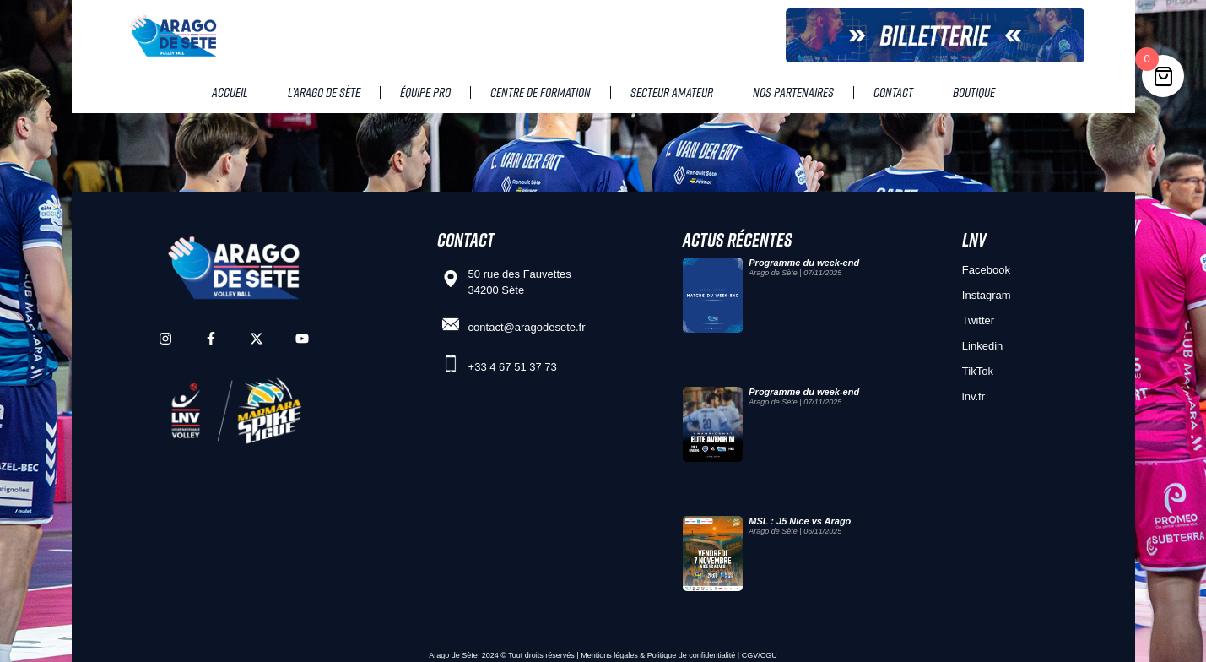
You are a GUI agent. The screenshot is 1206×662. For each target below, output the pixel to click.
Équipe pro (425, 92)
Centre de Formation (540, 92)
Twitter (978, 320)
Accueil (230, 92)
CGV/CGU (759, 655)
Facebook (986, 269)
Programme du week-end (804, 263)
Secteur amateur (671, 92)
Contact (893, 92)
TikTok (977, 371)
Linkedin (982, 345)
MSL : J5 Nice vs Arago (800, 521)
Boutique (974, 92)
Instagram (986, 295)
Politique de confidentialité (691, 655)
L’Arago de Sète (324, 92)
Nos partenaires (793, 92)
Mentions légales (609, 655)
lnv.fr (973, 396)
